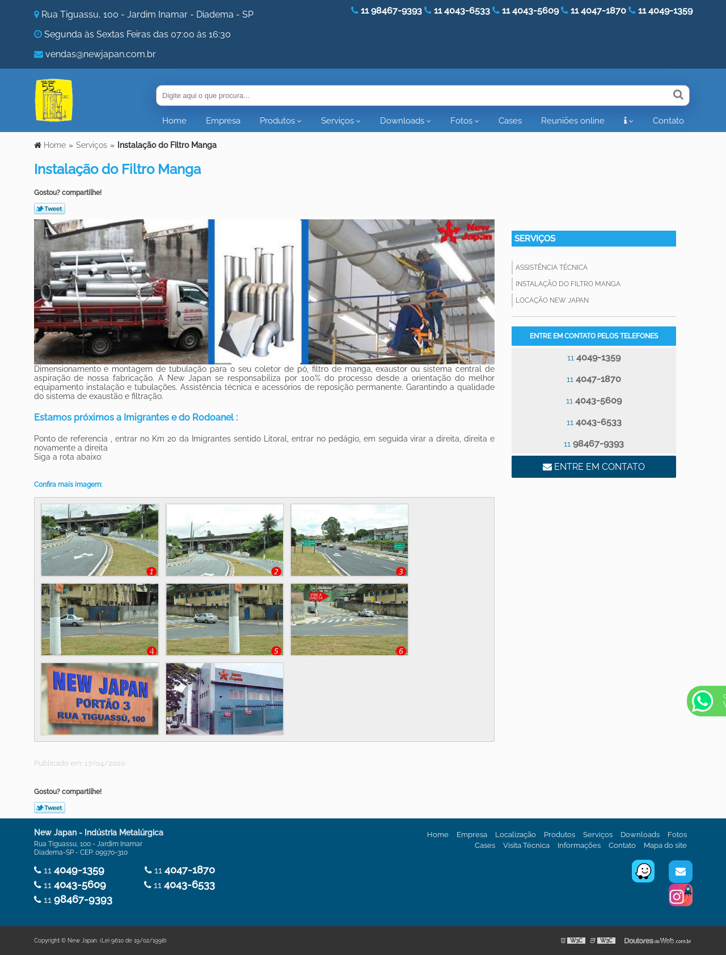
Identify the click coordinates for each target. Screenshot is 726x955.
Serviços (337, 121)
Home (174, 121)
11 (594, 357)
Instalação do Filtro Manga (568, 284)
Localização (515, 834)
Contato (668, 121)
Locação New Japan (552, 300)
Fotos (461, 121)
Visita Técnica (526, 845)
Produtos (277, 121)
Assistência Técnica (552, 267)
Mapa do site (665, 845)
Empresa (223, 121)
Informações (579, 845)
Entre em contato (594, 466)
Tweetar (49, 208)
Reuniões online (573, 121)
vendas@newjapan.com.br (100, 54)
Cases (510, 121)
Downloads (402, 121)
